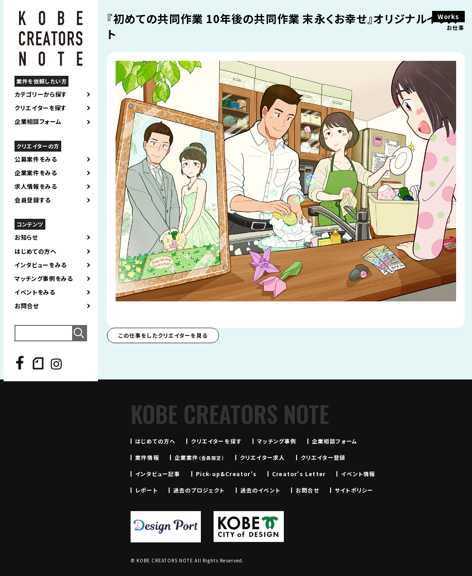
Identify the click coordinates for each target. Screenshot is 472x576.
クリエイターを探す (41, 108)
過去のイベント (260, 490)
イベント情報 (358, 474)
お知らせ (26, 237)
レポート (146, 490)
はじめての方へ (36, 251)
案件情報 (147, 457)
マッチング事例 (276, 441)
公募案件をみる (36, 159)
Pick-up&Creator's (226, 474)
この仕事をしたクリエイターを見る (163, 335)
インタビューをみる (41, 265)
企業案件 (199, 457)
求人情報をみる (36, 186)
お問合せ (27, 306)
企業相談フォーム (38, 122)
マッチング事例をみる (44, 279)
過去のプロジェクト (199, 490)
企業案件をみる (36, 173)
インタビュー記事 (157, 474)
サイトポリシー (354, 490)
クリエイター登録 (323, 457)
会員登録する (33, 200)
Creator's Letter (299, 474)
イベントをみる (35, 292)
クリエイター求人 (262, 457)
